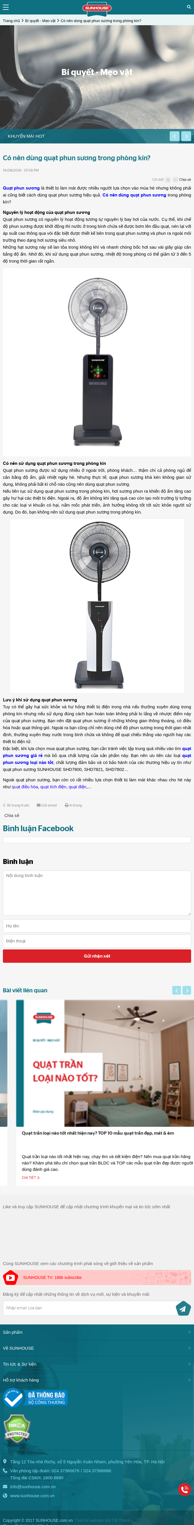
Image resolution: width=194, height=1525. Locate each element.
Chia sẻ (185, 180)
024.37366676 (65, 1470)
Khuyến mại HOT (26, 136)
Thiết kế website (89, 1520)
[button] (175, 136)
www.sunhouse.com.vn (32, 1495)
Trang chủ (11, 21)
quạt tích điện (53, 786)
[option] (84, 136)
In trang (73, 805)
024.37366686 (97, 1470)
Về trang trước (16, 805)
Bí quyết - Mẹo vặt (40, 21)
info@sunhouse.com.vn (33, 1486)
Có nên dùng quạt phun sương (134, 194)
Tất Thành (120, 1520)
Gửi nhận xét (97, 956)
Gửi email (47, 805)
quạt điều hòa (25, 786)
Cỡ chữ (157, 180)
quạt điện (77, 786)
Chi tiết (63, 1178)
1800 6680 (53, 1477)
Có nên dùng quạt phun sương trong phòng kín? (101, 21)
